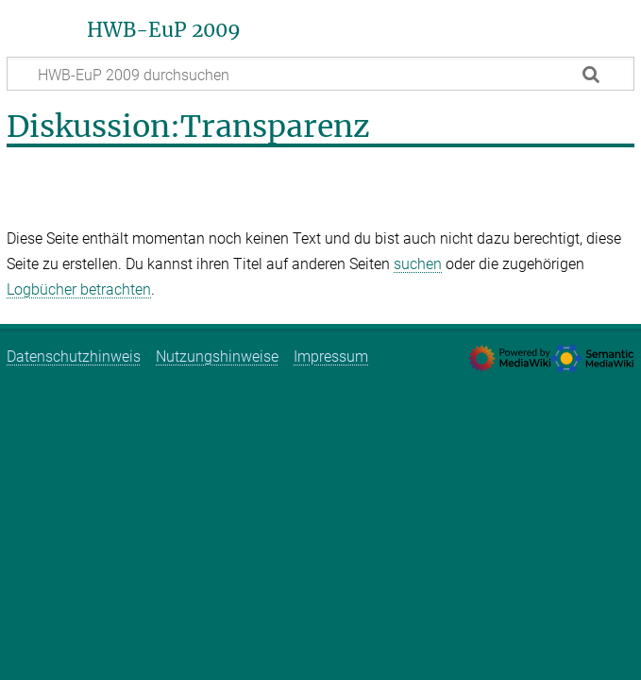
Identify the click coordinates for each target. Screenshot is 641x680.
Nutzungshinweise (217, 357)
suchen (418, 264)
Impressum (331, 357)
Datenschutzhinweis (74, 357)
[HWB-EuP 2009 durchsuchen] (320, 74)
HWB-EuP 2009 (164, 30)
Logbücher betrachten (79, 289)
